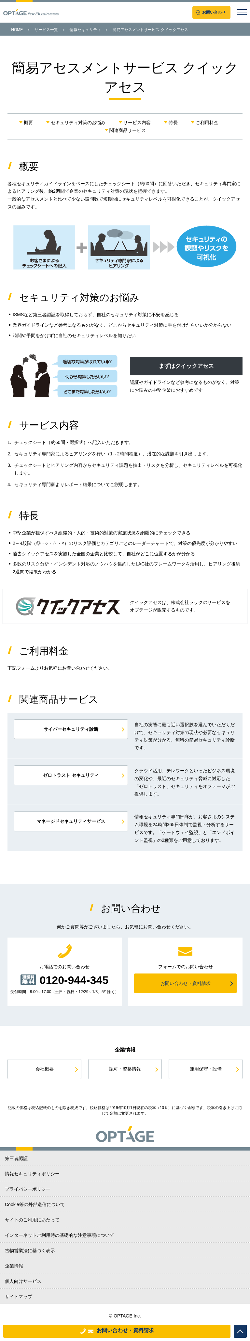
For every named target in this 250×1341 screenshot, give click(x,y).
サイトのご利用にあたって (32, 1219)
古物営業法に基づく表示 (30, 1250)
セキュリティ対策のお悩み (78, 122)
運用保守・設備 (206, 1068)
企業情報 (14, 1265)
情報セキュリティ (85, 30)
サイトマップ (18, 1296)
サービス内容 (137, 122)
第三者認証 (16, 1158)
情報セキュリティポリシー (32, 1173)
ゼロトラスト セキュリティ (71, 775)
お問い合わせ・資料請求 (125, 1330)
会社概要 (44, 1068)
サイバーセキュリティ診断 (71, 729)
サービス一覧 (46, 30)
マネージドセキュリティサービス (71, 821)
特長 (173, 122)
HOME (17, 30)
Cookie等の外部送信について (35, 1204)
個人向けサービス (23, 1281)
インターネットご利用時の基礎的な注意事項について (59, 1235)
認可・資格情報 (125, 1068)
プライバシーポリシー (27, 1189)
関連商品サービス (127, 130)
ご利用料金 (207, 122)
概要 (28, 122)
